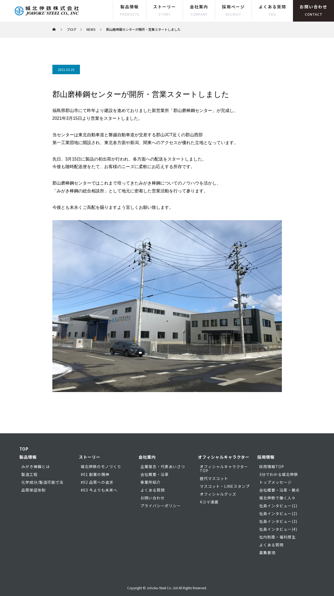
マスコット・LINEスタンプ (225, 486)
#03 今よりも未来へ (99, 490)
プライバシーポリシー (160, 505)
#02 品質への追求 (97, 482)
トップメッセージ (275, 482)
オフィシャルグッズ (218, 494)
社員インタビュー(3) (278, 521)
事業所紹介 (150, 482)
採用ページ (233, 10)
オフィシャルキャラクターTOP (224, 468)
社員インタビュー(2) (278, 513)
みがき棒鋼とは (35, 466)
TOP (24, 449)
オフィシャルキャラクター (223, 457)
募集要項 (267, 552)
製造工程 (29, 474)
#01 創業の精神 (95, 474)
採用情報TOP (271, 466)
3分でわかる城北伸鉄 (278, 474)
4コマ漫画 (209, 502)
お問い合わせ (313, 10)
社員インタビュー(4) (278, 529)
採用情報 (266, 457)
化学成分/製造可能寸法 (42, 482)
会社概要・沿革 (154, 474)
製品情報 (129, 10)
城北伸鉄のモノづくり (101, 466)
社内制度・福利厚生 (277, 537)
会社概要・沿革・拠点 (279, 490)
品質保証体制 (33, 490)
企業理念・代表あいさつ (162, 466)
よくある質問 (272, 10)
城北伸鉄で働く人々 (277, 497)
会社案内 (199, 10)
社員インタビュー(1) (278, 505)
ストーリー (164, 10)
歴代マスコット (214, 478)
